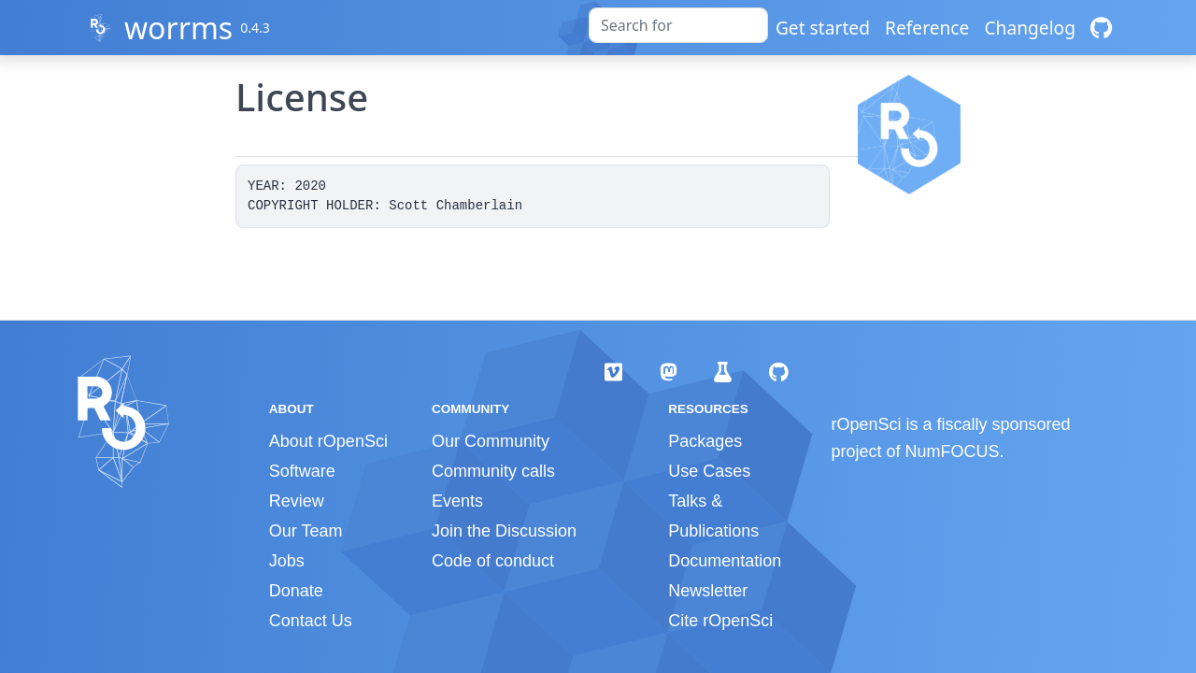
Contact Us (310, 620)
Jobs (287, 560)
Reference (927, 27)
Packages (705, 441)
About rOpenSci (328, 441)
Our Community (490, 441)
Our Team (306, 531)
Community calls (493, 471)
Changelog (1029, 27)
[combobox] (678, 25)
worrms (178, 27)
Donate (296, 590)
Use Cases (709, 471)
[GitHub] (1101, 27)
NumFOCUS (952, 451)
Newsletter (708, 590)
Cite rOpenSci (720, 620)
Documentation (724, 560)
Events (457, 501)
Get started (823, 27)
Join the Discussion (504, 531)
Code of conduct (493, 560)
